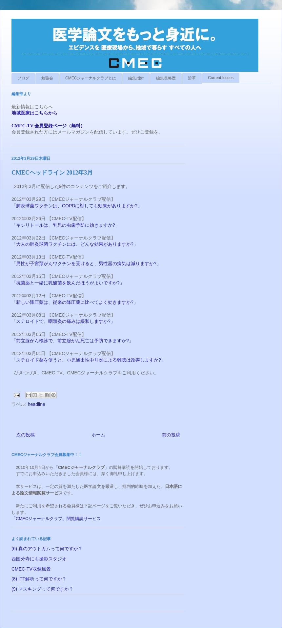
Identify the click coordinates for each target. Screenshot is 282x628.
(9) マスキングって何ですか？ (42, 589)
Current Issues (220, 77)
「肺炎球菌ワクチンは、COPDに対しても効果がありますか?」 (77, 205)
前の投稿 (171, 434)
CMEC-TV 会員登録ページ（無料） (48, 125)
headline (36, 404)
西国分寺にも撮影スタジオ (39, 558)
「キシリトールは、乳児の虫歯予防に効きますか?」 (66, 225)
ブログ (23, 78)
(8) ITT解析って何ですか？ (39, 578)
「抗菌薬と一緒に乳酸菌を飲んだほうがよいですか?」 (68, 282)
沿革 (192, 78)
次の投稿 (25, 434)
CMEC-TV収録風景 (31, 569)
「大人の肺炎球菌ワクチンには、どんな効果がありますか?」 (75, 244)
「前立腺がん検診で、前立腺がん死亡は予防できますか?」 (72, 340)
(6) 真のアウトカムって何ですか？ (47, 548)
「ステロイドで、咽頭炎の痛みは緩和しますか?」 (63, 321)
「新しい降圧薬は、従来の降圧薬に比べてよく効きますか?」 (75, 302)
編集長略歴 (166, 78)
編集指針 (136, 78)
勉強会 (47, 78)
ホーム (98, 434)
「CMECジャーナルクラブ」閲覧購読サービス (56, 518)
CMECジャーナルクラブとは (90, 78)
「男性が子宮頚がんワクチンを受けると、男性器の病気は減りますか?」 (86, 263)
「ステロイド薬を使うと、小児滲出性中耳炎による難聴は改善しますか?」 (88, 360)
